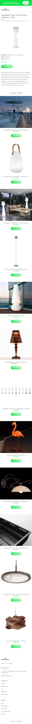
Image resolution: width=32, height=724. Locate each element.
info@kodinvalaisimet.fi (6, 675)
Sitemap (3, 713)
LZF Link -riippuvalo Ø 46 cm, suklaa (16, 641)
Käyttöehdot (4, 708)
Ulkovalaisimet (11, 55)
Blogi (2, 703)
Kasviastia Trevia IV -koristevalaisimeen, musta (16, 548)
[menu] (30, 9)
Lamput (3, 683)
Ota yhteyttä (4, 706)
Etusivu (2, 19)
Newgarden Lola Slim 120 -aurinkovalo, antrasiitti (16, 130)
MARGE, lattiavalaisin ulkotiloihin (16, 316)
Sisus (2, 689)
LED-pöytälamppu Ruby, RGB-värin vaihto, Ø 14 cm (16, 176)
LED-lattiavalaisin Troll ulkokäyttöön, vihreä (16, 269)
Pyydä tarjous (26, 3)
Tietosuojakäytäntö (6, 711)
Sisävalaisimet (4, 686)
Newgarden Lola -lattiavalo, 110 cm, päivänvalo (16, 223)
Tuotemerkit (4, 691)
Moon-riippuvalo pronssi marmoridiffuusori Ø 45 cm (16, 594)
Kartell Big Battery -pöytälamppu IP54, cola (16, 362)
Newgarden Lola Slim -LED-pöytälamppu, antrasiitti (16, 408)
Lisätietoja (7, 66)
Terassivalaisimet (19, 55)
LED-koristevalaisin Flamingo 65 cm (16, 455)
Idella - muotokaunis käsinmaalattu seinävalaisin (16, 501)
